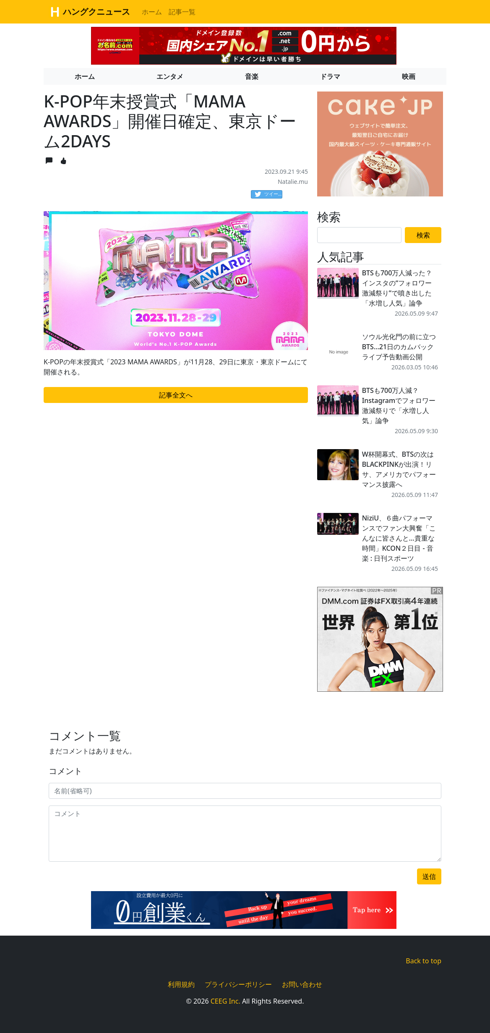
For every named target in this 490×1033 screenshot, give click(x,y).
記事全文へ (176, 395)
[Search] (359, 235)
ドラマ (330, 76)
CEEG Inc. (225, 1001)
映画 (408, 76)
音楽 (251, 76)
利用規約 (181, 984)
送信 (429, 876)
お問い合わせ (302, 984)
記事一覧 (182, 11)
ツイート (268, 194)
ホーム (152, 11)
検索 (423, 235)
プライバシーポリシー (238, 984)
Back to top (423, 960)
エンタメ (169, 76)
